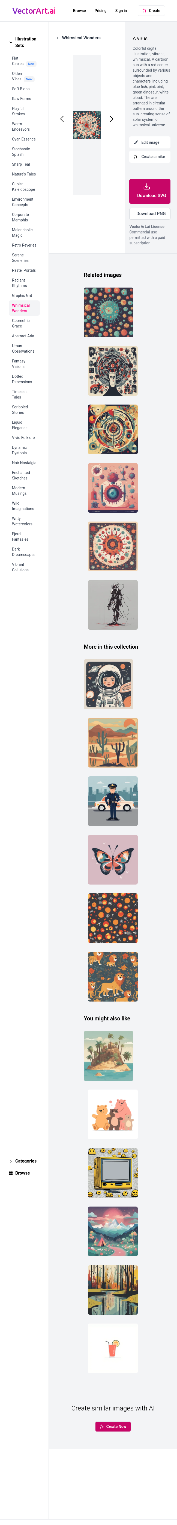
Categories (26, 1161)
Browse (79, 10)
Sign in (121, 10)
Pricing (101, 10)
